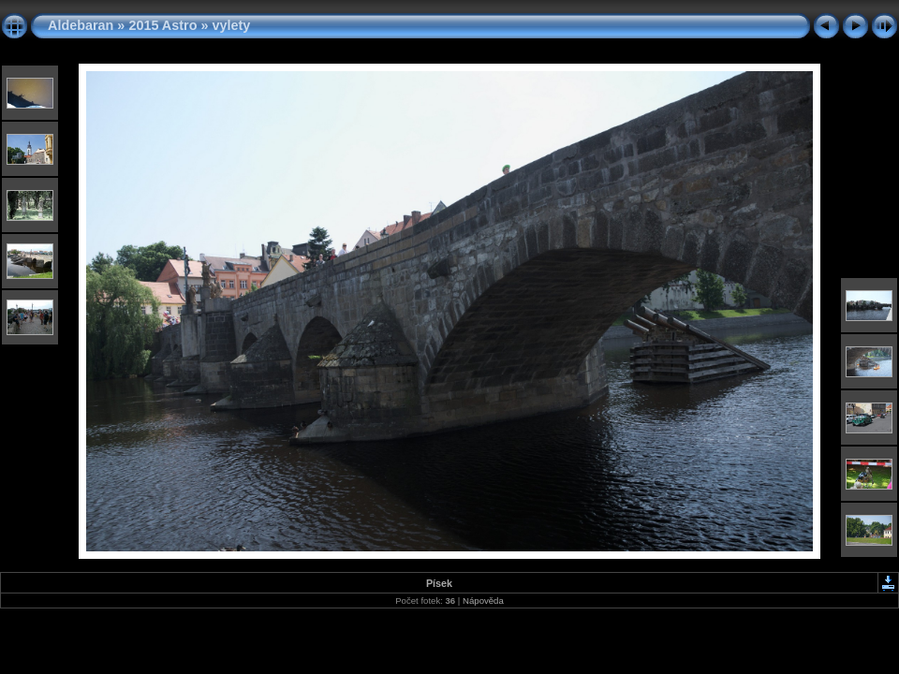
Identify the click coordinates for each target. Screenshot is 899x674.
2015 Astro (162, 25)
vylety (231, 25)
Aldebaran (80, 25)
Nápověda (483, 600)
